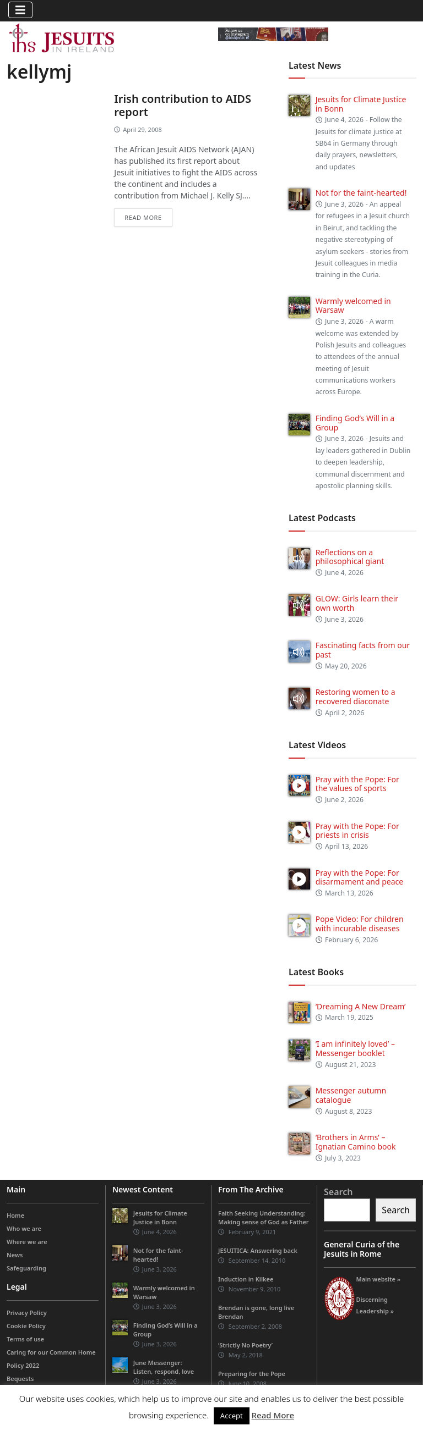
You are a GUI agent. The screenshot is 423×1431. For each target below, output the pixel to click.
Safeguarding (26, 1268)
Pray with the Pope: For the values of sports (357, 784)
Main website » (378, 1279)
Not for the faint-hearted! (361, 192)
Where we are (27, 1241)
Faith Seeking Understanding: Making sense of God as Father (263, 1217)
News (15, 1255)
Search (338, 1192)
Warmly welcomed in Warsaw (353, 306)
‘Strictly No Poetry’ (245, 1345)
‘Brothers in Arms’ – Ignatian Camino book (356, 1142)
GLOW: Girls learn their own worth (357, 603)
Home (15, 1215)
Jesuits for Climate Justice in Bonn (361, 104)
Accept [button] (231, 1416)
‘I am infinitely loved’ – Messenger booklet (355, 1048)
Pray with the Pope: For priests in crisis (357, 831)
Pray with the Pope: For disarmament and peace (360, 877)
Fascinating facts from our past (363, 650)
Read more (142, 217)
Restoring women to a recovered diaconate (355, 696)
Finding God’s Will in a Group (355, 423)
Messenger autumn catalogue (351, 1095)
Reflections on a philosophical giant (350, 557)
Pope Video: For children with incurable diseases (360, 923)
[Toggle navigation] (20, 10)
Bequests (20, 1378)
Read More (273, 1415)
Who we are (24, 1228)
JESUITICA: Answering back (257, 1250)
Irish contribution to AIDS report (182, 105)
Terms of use (25, 1339)
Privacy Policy (27, 1312)
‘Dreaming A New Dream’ (361, 1006)
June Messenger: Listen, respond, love (163, 1366)
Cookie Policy (26, 1326)
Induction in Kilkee (245, 1279)
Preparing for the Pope (251, 1373)
